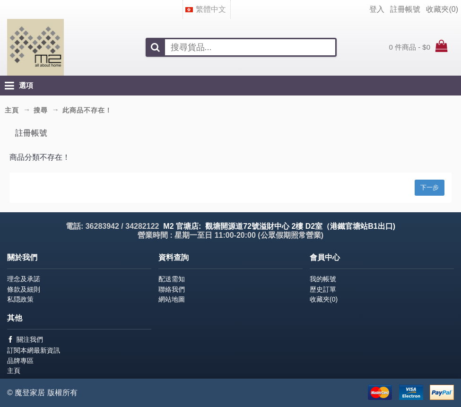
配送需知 (171, 279)
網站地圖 (171, 299)
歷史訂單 (323, 289)
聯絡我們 (171, 289)
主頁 (13, 370)
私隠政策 (20, 299)
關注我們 (25, 340)
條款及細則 (23, 289)
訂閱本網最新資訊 (33, 350)
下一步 (429, 187)
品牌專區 (20, 360)
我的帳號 (323, 279)
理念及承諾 (23, 279)
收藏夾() (324, 299)
